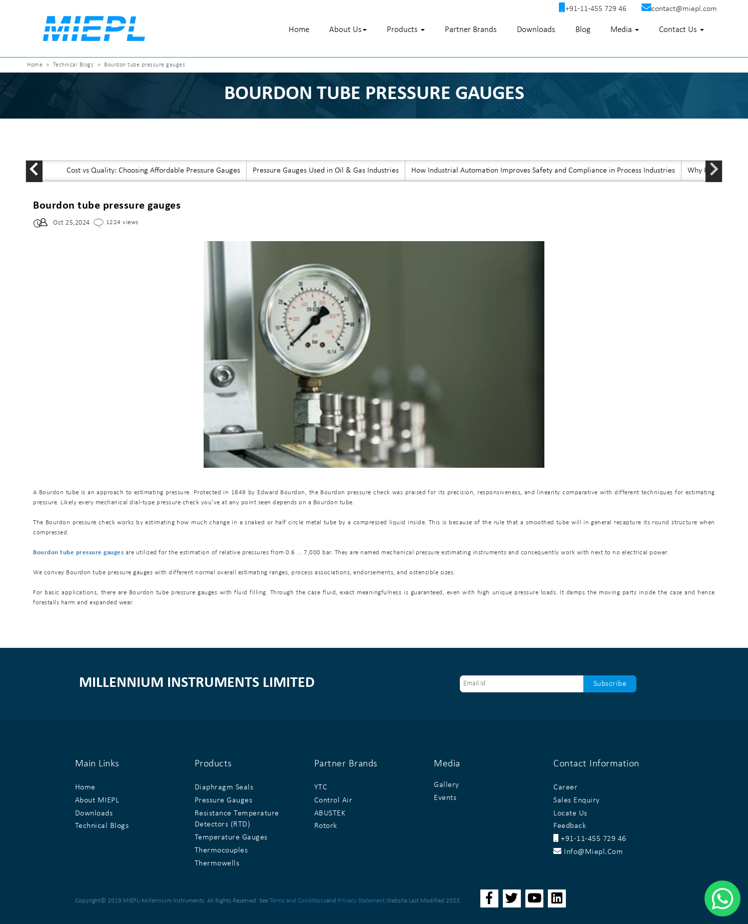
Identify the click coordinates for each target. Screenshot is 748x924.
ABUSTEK (330, 813)
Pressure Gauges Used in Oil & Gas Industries (326, 171)
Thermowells (217, 863)
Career (565, 787)
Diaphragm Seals (224, 787)
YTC (321, 787)
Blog (582, 30)
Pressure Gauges (224, 800)
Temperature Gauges (231, 837)
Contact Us (681, 30)
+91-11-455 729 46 (589, 839)
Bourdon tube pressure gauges (78, 552)
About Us (348, 30)
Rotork (325, 826)
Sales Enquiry (576, 800)
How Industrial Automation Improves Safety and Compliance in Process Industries (543, 171)
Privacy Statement (361, 900)
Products (406, 30)
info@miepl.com (588, 852)
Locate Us (570, 813)
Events (445, 798)
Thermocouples (221, 850)
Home (299, 30)
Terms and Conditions (298, 900)
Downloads (536, 30)
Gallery (446, 785)
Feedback (569, 826)
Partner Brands (471, 30)
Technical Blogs (73, 65)
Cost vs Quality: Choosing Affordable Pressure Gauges (153, 171)
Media (624, 30)
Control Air (333, 800)
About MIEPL (97, 800)
